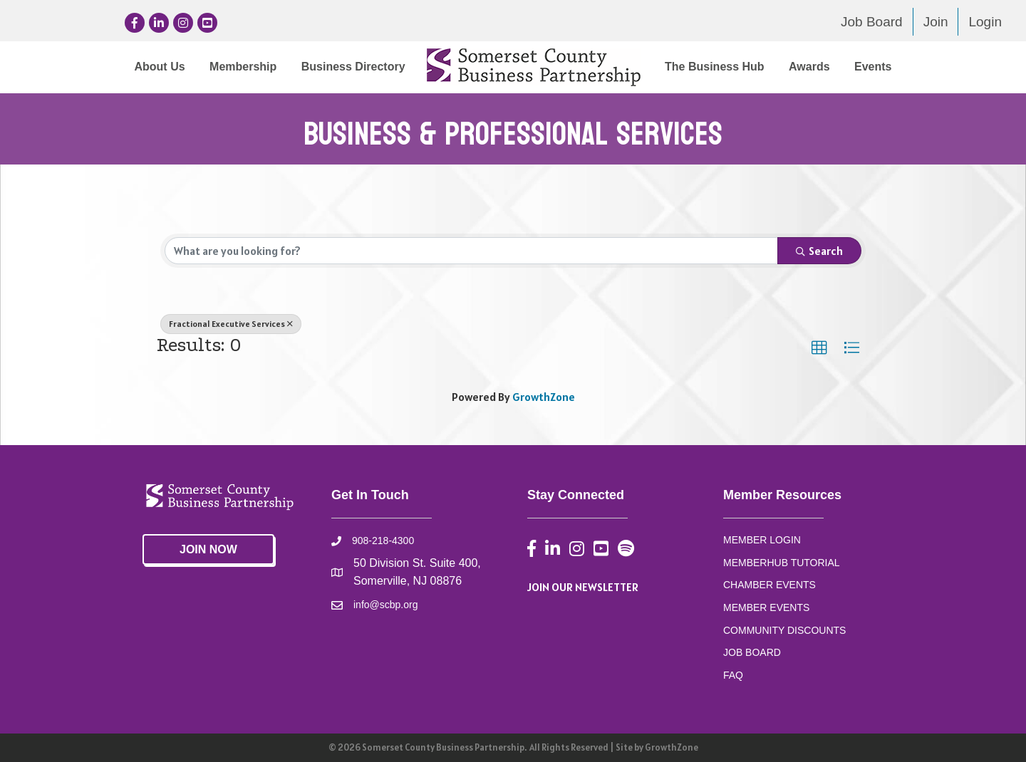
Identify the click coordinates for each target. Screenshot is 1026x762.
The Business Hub (715, 67)
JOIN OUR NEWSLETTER (582, 587)
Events (872, 67)
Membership (242, 67)
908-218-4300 (383, 540)
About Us (159, 67)
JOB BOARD (752, 652)
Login (985, 21)
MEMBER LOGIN (762, 540)
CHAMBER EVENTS (769, 584)
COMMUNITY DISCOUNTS (784, 630)
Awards (809, 67)
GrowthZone (543, 397)
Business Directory (353, 67)
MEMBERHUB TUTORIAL (781, 562)
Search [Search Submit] (819, 251)
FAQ (733, 675)
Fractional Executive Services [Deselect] (231, 323)
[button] (819, 348)
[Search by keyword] (471, 250)
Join (935, 21)
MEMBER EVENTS (766, 607)
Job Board (872, 21)
